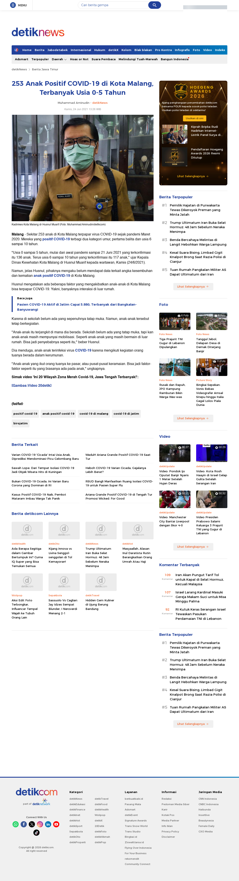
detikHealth (102, 809)
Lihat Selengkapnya (193, 176)
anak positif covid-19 (58, 413)
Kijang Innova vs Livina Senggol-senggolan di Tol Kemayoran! (60, 555)
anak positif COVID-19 (52, 276)
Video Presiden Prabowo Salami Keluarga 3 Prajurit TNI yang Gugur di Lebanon (209, 525)
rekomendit (132, 858)
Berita (39, 50)
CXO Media (206, 831)
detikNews (19, 69)
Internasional (81, 50)
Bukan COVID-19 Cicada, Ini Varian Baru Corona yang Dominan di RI (40, 483)
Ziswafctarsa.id (134, 842)
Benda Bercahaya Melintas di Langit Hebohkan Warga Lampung (198, 242)
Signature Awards (136, 820)
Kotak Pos (168, 815)
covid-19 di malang (94, 413)
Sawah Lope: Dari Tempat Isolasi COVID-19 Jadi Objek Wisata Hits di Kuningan (43, 470)
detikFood (101, 804)
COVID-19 (83, 350)
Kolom (126, 50)
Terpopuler (40, 59)
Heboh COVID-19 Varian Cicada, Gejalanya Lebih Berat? (115, 470)
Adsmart (21, 59)
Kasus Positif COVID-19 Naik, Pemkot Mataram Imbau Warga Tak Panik (39, 496)
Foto (196, 50)
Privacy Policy (170, 831)
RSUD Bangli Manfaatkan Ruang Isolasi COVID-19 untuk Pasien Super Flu (119, 483)
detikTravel (102, 798)
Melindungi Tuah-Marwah (138, 59)
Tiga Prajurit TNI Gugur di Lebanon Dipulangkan (172, 343)
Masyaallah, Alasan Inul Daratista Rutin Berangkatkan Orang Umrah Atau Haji (137, 555)
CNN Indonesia (208, 798)
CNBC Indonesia (209, 804)
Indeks (220, 50)
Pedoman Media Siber (175, 804)
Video (207, 50)
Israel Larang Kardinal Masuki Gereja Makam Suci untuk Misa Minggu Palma (201, 597)
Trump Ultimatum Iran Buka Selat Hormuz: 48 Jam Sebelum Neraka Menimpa (98, 557)
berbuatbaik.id (134, 798)
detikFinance (77, 809)
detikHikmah (102, 836)
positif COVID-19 (56, 239)
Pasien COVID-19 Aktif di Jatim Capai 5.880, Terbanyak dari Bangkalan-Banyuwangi (77, 307)
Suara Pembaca (104, 59)
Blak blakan (143, 50)
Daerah (59, 59)
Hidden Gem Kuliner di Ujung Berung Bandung (99, 604)
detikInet (74, 815)
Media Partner (170, 820)
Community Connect (137, 864)
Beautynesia (206, 820)
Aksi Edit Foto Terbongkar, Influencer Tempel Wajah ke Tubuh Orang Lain (25, 608)
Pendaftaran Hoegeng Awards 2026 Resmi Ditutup (207, 153)
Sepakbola (76, 831)
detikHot (74, 820)
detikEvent (131, 815)
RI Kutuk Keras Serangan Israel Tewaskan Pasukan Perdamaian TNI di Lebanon (201, 614)
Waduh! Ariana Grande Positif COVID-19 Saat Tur (117, 456)
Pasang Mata (133, 804)
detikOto (74, 836)
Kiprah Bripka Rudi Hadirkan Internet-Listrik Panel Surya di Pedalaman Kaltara (206, 131)
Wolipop (100, 815)
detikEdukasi (77, 804)
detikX (113, 50)
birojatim (20, 423)
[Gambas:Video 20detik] (31, 386)
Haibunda (205, 809)
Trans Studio (133, 831)
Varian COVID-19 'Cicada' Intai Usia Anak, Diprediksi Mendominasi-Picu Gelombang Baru (45, 456)
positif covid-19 (25, 413)
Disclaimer (168, 836)
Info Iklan (167, 826)
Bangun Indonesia (174, 59)
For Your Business (136, 853)
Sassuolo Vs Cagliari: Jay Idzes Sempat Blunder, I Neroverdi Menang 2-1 (63, 606)
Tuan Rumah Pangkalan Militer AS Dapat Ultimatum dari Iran (198, 272)
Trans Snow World (136, 826)
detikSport (75, 826)
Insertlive (204, 815)
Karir (164, 809)
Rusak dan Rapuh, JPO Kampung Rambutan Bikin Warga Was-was (172, 391)
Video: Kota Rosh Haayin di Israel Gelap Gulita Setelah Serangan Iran (211, 477)
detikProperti (77, 842)
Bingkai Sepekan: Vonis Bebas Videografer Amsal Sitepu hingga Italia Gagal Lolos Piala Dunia (210, 395)
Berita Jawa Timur (45, 69)
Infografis (182, 50)
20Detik (99, 826)
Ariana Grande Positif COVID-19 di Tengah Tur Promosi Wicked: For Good (118, 496)
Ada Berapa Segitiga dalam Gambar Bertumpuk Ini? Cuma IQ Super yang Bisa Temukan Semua (27, 557)
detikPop (100, 842)
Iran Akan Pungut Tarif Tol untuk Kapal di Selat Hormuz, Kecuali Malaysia (200, 579)
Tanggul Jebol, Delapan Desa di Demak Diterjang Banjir (208, 345)
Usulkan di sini (194, 118)
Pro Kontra (163, 50)
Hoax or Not (79, 59)
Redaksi (167, 798)
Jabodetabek (57, 50)
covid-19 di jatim (126, 413)
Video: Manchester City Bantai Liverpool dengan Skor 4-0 (174, 521)
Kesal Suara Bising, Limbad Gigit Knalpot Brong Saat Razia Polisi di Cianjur (198, 257)
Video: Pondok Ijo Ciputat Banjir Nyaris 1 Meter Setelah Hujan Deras (174, 477)
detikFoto (101, 831)
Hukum (99, 50)
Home (27, 50)
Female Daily (206, 826)
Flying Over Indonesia (138, 847)
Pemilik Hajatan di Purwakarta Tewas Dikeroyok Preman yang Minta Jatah (195, 210)
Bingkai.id (131, 836)
